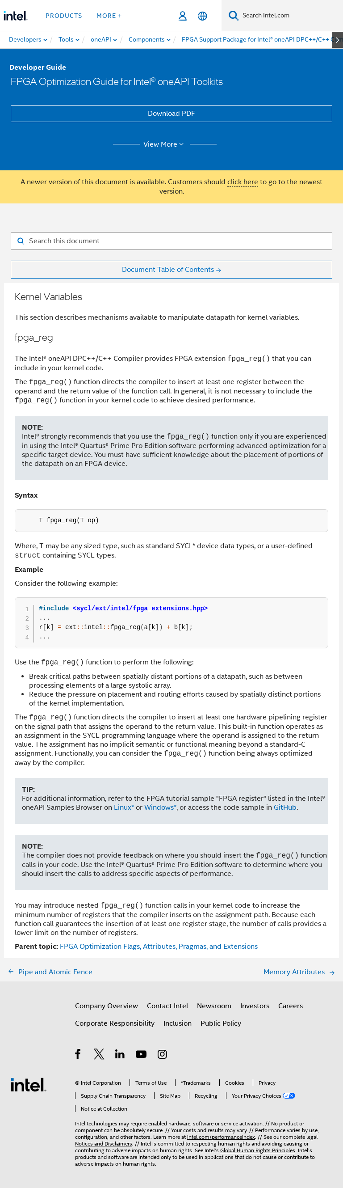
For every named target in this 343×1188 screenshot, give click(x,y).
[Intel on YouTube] (142, 1056)
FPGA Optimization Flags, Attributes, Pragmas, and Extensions (159, 946)
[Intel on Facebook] (78, 1056)
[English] (202, 15)
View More (165, 144)
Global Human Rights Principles (257, 1150)
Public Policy (221, 1023)
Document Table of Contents (168, 269)
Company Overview (106, 1006)
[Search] (234, 15)
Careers (290, 1006)
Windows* (160, 807)
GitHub (285, 807)
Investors (254, 1006)
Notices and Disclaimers (103, 1143)
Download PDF (171, 113)
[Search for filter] (171, 241)
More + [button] (109, 16)
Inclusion (177, 1023)
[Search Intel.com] (291, 15)
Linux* (124, 807)
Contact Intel (167, 1006)
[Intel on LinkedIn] (120, 1056)
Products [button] (64, 16)
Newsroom (214, 1006)
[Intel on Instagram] (163, 1056)
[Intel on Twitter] (99, 1056)
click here (242, 182)
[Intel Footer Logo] (28, 1084)
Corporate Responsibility (115, 1023)
